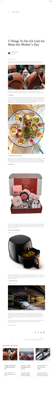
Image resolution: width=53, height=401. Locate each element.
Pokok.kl (14, 101)
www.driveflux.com (13, 322)
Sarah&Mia (12, 226)
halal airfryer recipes (37, 277)
